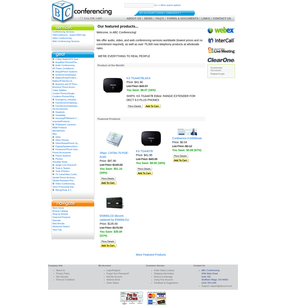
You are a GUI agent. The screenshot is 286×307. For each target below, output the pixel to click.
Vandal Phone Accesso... (64, 177)
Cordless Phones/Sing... (64, 96)
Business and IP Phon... (67, 84)
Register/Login (218, 74)
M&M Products (59, 127)
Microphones (58, 131)
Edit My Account (114, 276)
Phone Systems (63, 155)
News (148, 18)
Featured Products (61, 217)
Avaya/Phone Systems (66, 71)
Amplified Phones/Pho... (66, 62)
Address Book (113, 279)
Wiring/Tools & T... (64, 190)
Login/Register (113, 270)
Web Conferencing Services (65, 41)
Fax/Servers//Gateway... (67, 103)
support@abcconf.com (221, 286)
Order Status (112, 283)
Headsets (60, 112)
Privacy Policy (63, 273)
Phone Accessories (61, 152)
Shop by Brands (60, 214)
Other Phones (62, 140)
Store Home (58, 208)
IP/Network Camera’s (65, 124)
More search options (171, 5)
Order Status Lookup (164, 270)
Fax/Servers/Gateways (66, 106)
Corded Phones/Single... (64, 93)
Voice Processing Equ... (63, 187)
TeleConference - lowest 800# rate (69, 35)
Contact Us (222, 18)
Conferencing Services (63, 32)
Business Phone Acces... (64, 87)
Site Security (62, 276)
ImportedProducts (61, 121)
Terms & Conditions (65, 279)
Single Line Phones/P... (66, 165)
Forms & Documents (183, 18)
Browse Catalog (60, 211)
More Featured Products (151, 254)
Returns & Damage (163, 276)
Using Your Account (163, 279)
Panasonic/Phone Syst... (67, 149)
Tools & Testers (62, 168)
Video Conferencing (62, 38)
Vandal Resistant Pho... (63, 180)
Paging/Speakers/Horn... (67, 146)
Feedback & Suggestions (166, 283)
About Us (134, 18)
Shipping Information (164, 273)
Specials (56, 220)
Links (206, 18)
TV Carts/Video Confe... (66, 174)
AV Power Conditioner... (63, 68)
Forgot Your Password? (117, 273)
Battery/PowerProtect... (66, 78)
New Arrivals (58, 223)
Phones (59, 159)
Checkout (172, 13)
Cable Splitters (59, 90)
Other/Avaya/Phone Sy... (67, 143)
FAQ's (160, 18)
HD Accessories (60, 109)
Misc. (55, 134)
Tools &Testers (62, 171)
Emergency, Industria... (66, 99)
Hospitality (60, 115)
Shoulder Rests (59, 162)
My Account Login (151, 13)
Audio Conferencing (64, 65)
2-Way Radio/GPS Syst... (67, 59)
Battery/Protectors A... (63, 81)
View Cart (57, 229)
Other (58, 137)
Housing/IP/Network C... (67, 118)
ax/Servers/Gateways (65, 75)
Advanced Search (61, 226)
